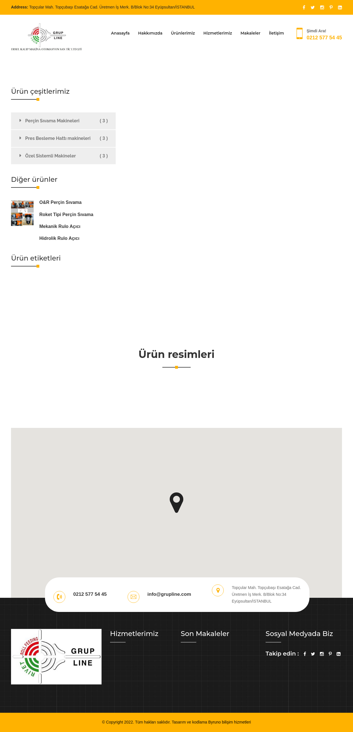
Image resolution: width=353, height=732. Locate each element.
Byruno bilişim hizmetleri (229, 722)
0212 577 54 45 (324, 37)
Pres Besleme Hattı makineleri (66, 138)
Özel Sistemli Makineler (66, 156)
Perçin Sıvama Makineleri (66, 121)
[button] (176, 502)
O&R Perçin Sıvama (60, 202)
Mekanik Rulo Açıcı (59, 226)
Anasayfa (120, 33)
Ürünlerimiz (183, 33)
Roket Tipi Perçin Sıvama (66, 214)
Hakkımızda (150, 33)
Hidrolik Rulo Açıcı (59, 238)
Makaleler (250, 33)
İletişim (276, 33)
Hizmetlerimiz (217, 33)
